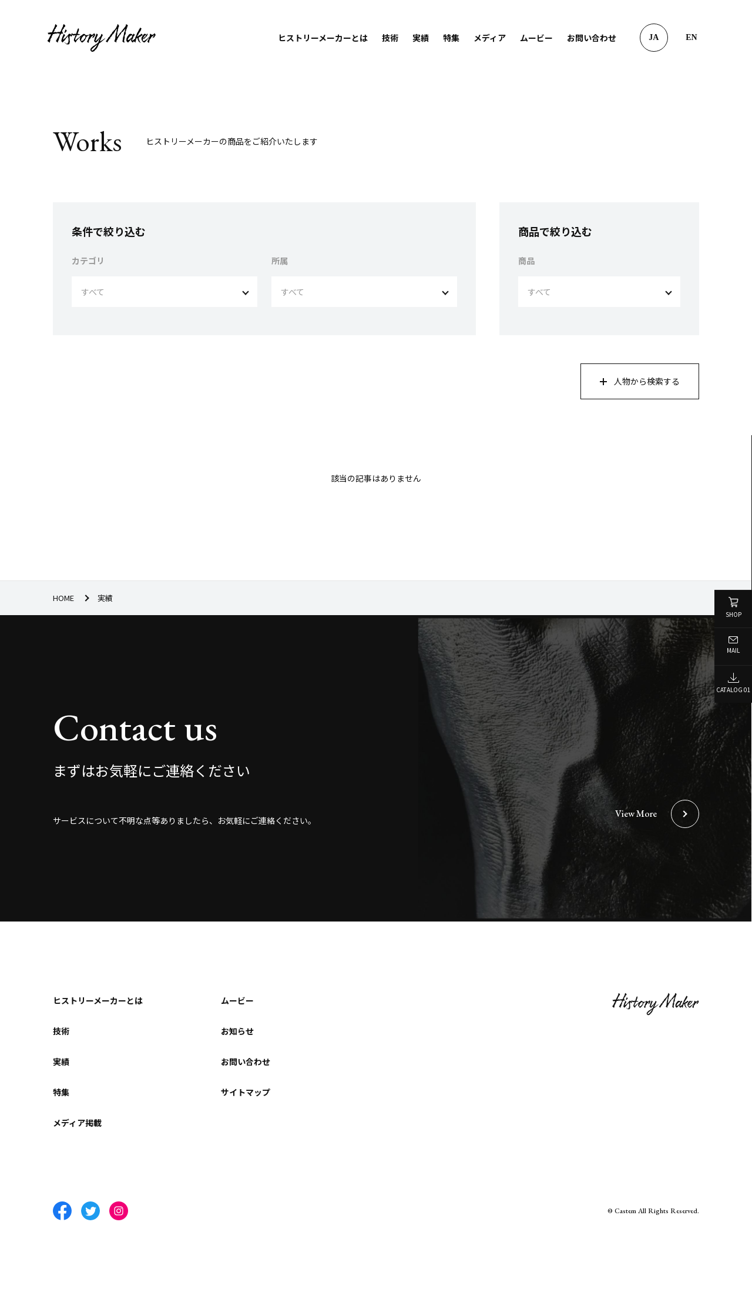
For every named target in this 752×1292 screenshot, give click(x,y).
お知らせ (237, 1032)
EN (690, 37)
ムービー (535, 38)
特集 (450, 38)
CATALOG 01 (733, 683)
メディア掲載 (77, 1124)
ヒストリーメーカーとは (322, 38)
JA (653, 37)
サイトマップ (245, 1093)
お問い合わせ (591, 38)
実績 (420, 38)
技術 (389, 38)
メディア (489, 38)
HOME (63, 597)
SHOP (733, 608)
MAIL (733, 645)
